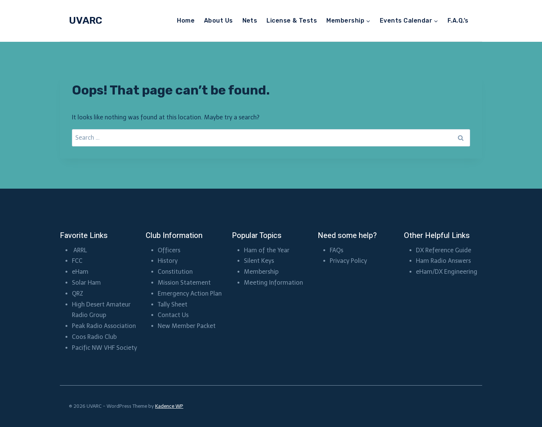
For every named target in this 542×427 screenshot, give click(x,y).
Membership (262, 271)
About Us (218, 20)
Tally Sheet (172, 304)
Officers (169, 250)
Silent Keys (259, 260)
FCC (77, 260)
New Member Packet (187, 325)
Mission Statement (184, 282)
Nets (249, 20)
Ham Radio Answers (443, 260)
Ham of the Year (266, 250)
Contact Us (173, 315)
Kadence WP (169, 406)
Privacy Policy (348, 260)
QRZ (77, 293)
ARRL (81, 250)
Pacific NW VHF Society (104, 347)
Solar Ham (86, 282)
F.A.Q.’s (458, 20)
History (168, 260)
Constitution (175, 271)
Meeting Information (273, 282)
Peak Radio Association (104, 325)
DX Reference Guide (443, 250)
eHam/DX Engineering (446, 271)
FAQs (336, 250)
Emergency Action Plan (190, 293)
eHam (80, 271)
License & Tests (291, 20)
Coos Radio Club (95, 336)
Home (186, 20)
